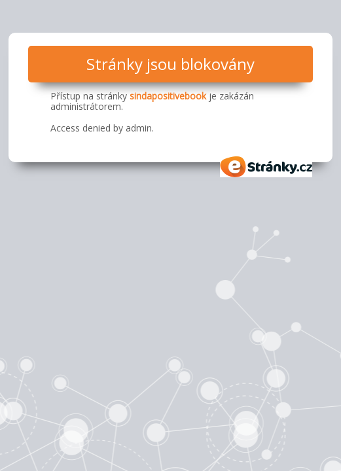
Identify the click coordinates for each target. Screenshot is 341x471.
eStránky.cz (266, 166)
